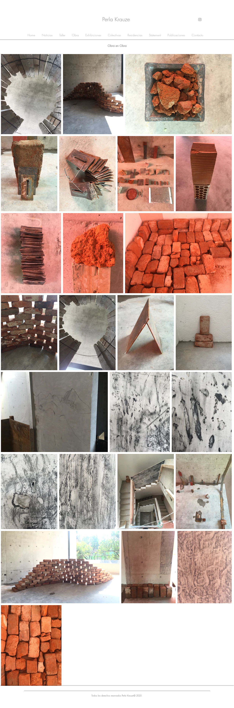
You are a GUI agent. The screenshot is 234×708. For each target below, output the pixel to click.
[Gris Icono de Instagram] (200, 19)
